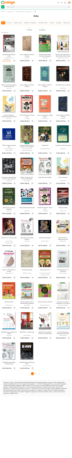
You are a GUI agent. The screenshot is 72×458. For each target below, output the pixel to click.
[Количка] (69, 2)
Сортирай (29, 29)
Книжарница (10, 11)
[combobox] (36, 7)
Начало (3, 11)
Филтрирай (42, 29)
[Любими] (61, 2)
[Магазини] (58, 2)
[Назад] (2, 16)
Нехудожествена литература (23, 11)
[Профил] (65, 2)
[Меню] (2, 7)
